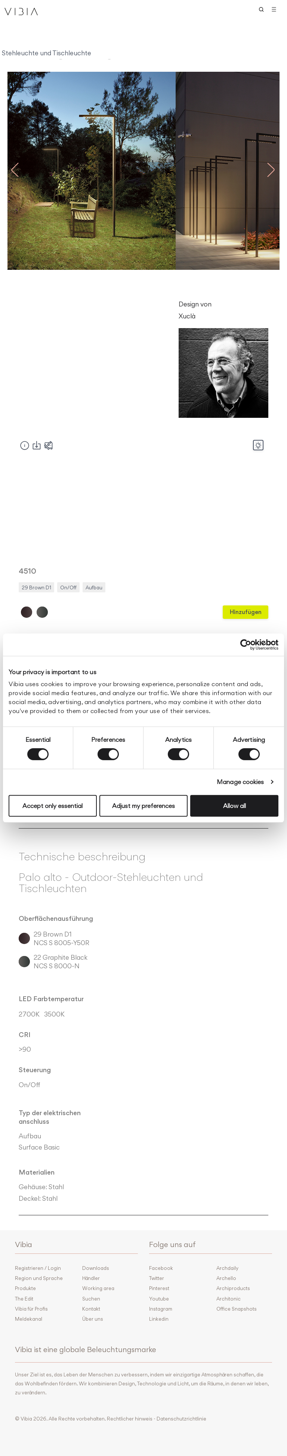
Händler (91, 1278)
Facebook (161, 1268)
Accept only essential (52, 805)
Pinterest (159, 1288)
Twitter (156, 1278)
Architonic (228, 1299)
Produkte (25, 1288)
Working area (98, 1288)
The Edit (24, 1299)
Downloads (95, 1268)
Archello (226, 1278)
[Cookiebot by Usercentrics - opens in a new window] (245, 644)
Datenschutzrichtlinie (181, 1419)
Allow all (234, 805)
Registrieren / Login (38, 1268)
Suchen (91, 1299)
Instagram (160, 1309)
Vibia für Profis (31, 1309)
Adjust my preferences (143, 805)
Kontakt (91, 1309)
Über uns (92, 1319)
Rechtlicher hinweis (129, 1419)
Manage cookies (240, 782)
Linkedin (159, 1319)
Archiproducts (233, 1288)
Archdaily (227, 1268)
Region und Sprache (39, 1278)
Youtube (159, 1299)
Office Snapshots (236, 1309)
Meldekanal (28, 1319)
